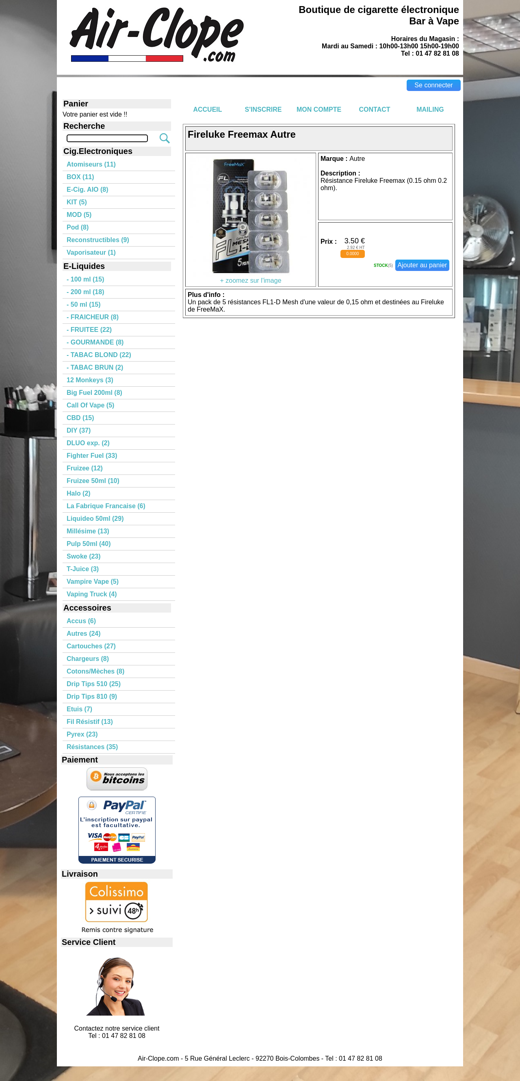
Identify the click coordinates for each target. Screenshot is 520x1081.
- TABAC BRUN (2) (95, 367)
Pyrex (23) (82, 734)
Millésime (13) (88, 531)
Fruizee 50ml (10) (93, 480)
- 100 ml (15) (85, 279)
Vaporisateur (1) (91, 252)
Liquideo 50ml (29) (95, 518)
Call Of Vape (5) (90, 405)
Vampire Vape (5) (93, 581)
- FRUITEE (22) (89, 329)
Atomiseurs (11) (91, 164)
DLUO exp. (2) (88, 443)
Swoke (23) (84, 556)
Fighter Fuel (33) (92, 455)
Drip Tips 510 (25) (94, 683)
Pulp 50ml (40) (88, 543)
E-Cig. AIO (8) (87, 189)
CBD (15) (80, 417)
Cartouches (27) (91, 646)
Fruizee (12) (85, 468)
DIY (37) (79, 430)
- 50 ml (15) (84, 304)
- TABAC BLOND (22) (99, 354)
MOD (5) (79, 214)
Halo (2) (79, 493)
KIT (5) (77, 202)
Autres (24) (84, 633)
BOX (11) (80, 176)
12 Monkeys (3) (90, 380)
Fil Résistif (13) (90, 721)
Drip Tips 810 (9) (92, 696)
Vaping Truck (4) (92, 594)
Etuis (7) (79, 709)
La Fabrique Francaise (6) (106, 506)
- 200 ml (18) (85, 291)
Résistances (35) (92, 746)
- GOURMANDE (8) (95, 342)
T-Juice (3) (83, 568)
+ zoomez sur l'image (251, 277)
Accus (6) (81, 620)
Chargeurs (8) (88, 658)
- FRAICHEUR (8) (93, 317)
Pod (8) (78, 227)
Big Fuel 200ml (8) (94, 392)
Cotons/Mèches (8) (95, 671)
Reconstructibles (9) (98, 239)
